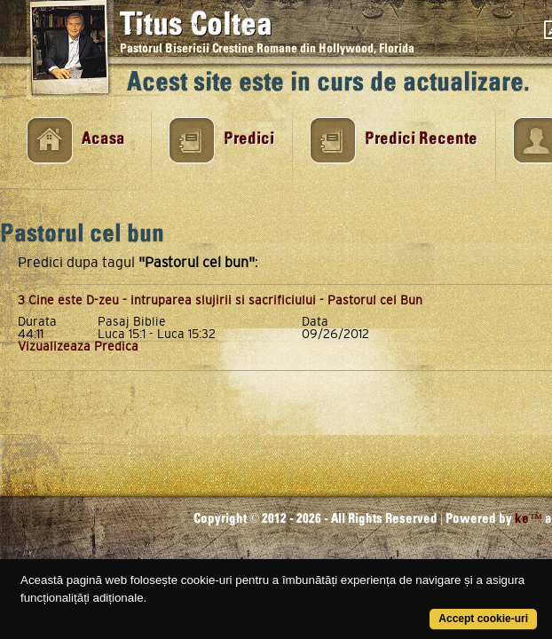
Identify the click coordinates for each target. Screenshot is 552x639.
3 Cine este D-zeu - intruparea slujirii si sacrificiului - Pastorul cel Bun (220, 300)
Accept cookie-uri (483, 618)
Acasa (103, 139)
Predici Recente (421, 139)
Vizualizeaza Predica (78, 346)
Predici (249, 139)
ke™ (528, 518)
